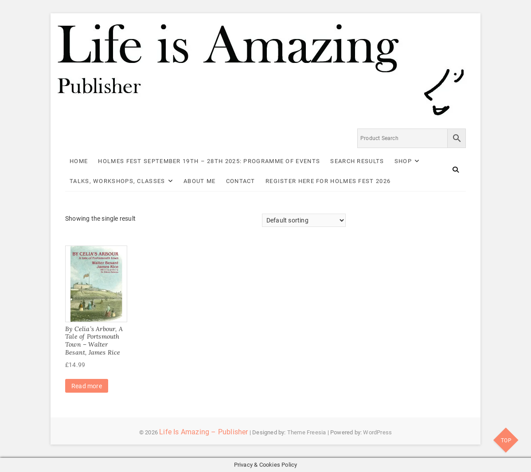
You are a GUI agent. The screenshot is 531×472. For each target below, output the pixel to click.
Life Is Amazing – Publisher (203, 432)
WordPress (377, 432)
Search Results (357, 161)
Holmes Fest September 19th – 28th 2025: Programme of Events (209, 161)
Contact (240, 181)
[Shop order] (304, 220)
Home (79, 161)
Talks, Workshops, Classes (117, 181)
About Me (199, 181)
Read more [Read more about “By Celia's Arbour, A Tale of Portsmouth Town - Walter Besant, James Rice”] (86, 386)
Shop (403, 161)
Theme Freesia (306, 432)
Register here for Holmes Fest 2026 (328, 181)
